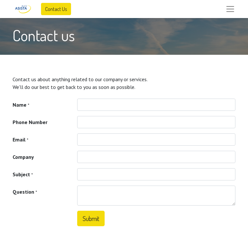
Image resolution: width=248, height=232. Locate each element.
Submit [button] (91, 218)
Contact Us (56, 9)
